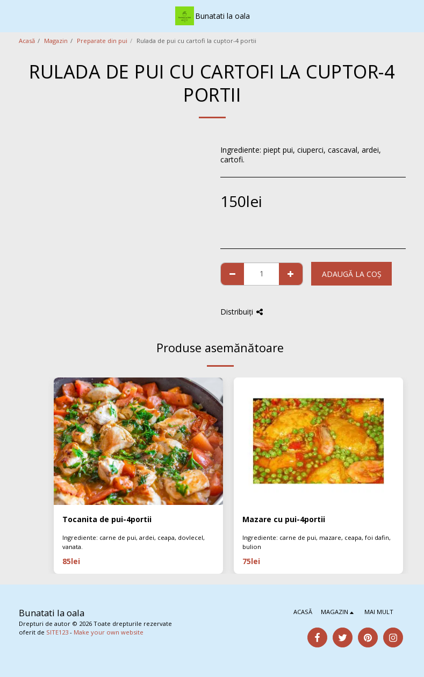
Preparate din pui (102, 41)
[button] (12, 15)
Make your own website (108, 632)
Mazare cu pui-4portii (283, 519)
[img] (138, 440)
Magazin (56, 41)
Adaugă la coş (352, 274)
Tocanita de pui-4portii (107, 519)
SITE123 (57, 632)
